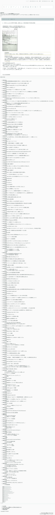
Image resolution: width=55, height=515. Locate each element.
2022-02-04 (5, 102)
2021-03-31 (5, 111)
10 (8, 488)
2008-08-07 (5, 429)
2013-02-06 (5, 288)
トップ (27, 1)
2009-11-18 (5, 377)
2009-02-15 (5, 414)
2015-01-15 (5, 210)
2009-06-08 (5, 398)
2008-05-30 (5, 454)
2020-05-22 (5, 128)
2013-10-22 (5, 257)
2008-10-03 (5, 421)
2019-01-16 (5, 156)
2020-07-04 (5, 121)
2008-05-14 (5, 469)
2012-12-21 (5, 290)
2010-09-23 (5, 354)
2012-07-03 (5, 298)
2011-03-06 (5, 338)
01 (4, 488)
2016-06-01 (5, 183)
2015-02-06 (5, 208)
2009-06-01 (5, 400)
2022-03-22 (5, 92)
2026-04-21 (5, 80)
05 (5, 486)
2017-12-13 (5, 167)
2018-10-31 (5, 160)
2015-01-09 (5, 212)
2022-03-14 (5, 96)
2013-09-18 (5, 264)
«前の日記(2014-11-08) (34, 1)
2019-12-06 (5, 142)
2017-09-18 (5, 169)
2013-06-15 (5, 271)
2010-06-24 (5, 358)
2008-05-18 (5, 467)
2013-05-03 (5, 273)
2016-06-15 (5, 181)
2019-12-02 (5, 144)
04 (4, 486)
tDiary (47, 512)
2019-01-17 (5, 154)
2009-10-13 (5, 383)
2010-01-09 (5, 367)
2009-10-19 (5, 381)
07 (7, 486)
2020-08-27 (5, 117)
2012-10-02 (5, 294)
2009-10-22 (5, 379)
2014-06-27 (5, 233)
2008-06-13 (5, 448)
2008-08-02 (5, 431)
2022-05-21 (5, 90)
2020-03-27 (5, 130)
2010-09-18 (5, 356)
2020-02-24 (5, 132)
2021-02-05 (5, 115)
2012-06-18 (5, 304)
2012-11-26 (5, 292)
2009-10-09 (5, 386)
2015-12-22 (5, 187)
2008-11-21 (5, 417)
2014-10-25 (5, 223)
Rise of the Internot (6, 508)
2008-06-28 (5, 443)
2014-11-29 (6, 19)
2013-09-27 (5, 262)
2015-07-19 (5, 198)
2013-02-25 (5, 284)
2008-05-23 (5, 456)
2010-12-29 (5, 345)
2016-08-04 (5, 179)
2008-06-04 (5, 450)
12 (13, 492)
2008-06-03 (5, 452)
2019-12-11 (5, 140)
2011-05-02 (5, 336)
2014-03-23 (5, 248)
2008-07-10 (5, 438)
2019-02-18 (5, 150)
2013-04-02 (5, 279)
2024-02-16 (5, 86)
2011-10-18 (5, 319)
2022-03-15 (5, 94)
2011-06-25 (5, 332)
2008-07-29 (5, 433)
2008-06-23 (5, 446)
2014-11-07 (5, 221)
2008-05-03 (5, 476)
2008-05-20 (5, 463)
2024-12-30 (5, 82)
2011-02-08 (5, 340)
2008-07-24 (5, 436)
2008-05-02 (5, 479)
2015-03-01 (5, 204)
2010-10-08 (5, 352)
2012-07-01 (5, 300)
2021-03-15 (5, 113)
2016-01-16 (5, 185)
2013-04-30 (5, 275)
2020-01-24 (5, 135)
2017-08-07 (5, 171)
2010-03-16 (5, 362)
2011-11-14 (4, 311)
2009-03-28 (5, 404)
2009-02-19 (5, 411)
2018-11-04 (5, 158)
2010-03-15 (5, 364)
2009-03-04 (5, 407)
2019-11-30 (5, 146)
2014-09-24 (5, 225)
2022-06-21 (5, 88)
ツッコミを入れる (6, 74)
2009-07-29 (5, 394)
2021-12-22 (5, 105)
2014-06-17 (5, 235)
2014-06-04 (5, 239)
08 (8, 486)
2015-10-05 (5, 191)
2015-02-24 (5, 206)
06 (6, 486)
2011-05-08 (5, 334)
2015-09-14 (5, 193)
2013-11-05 (5, 255)
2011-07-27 (5, 324)
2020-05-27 (5, 125)
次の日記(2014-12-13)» (46, 1)
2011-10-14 (5, 321)
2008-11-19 (5, 419)
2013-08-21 (5, 268)
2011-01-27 (5, 342)
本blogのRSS (5, 509)
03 (5, 487)
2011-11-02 (4, 315)
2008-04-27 (5, 483)
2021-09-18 (5, 107)
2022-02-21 (5, 100)
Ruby (45, 513)
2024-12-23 (5, 84)
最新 (40, 1)
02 (4, 487)
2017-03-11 (5, 175)
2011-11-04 (4, 313)
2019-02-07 (5, 152)
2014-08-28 (5, 227)
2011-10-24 (5, 317)
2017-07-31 (5, 173)
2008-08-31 (5, 423)
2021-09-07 (5, 109)
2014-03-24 (5, 246)
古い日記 (4, 506)
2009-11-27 (5, 374)
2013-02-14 (5, 286)
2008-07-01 (5, 440)
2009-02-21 (5, 409)
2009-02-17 (5, 413)
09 (7, 488)
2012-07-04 (5, 296)
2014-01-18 (5, 252)
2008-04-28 (5, 481)
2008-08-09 (5, 425)
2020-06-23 (5, 123)
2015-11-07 (5, 189)
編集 (52, 1)
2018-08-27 (5, 162)
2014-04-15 (5, 244)
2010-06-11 (5, 360)
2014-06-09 (5, 237)
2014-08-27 (5, 229)
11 (10, 489)
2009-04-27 (5, 402)
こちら (11, 63)
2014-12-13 (5, 214)
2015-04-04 (5, 202)
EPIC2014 (2, 12)
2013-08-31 (5, 266)
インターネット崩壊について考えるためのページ (12, 507)
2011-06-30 (5, 330)
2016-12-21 (5, 177)
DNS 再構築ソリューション (14, 13)
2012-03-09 (5, 309)
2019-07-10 (5, 148)
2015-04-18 (5, 200)
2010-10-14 (5, 350)
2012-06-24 (5, 302)
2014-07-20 (5, 231)
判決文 (16, 27)
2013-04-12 (5, 277)
